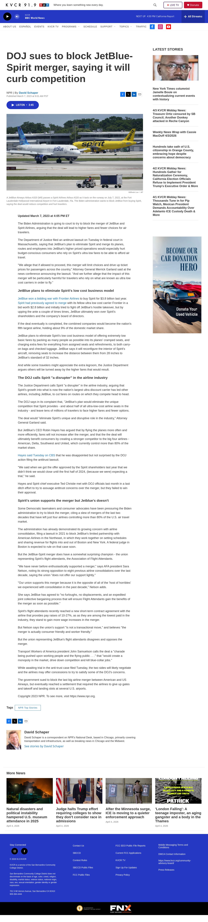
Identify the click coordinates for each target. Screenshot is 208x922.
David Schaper (28, 99)
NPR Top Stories (27, 714)
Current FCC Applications (128, 860)
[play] (7, 23)
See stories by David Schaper (44, 753)
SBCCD (77, 860)
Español (25, 33)
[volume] (17, 23)
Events (39, 33)
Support (106, 33)
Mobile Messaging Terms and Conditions (173, 853)
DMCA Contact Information (172, 861)
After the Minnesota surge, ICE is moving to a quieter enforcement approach (128, 820)
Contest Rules (80, 867)
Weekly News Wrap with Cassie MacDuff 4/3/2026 (174, 140)
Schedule (90, 33)
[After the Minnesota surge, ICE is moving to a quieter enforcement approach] (129, 798)
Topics (124, 33)
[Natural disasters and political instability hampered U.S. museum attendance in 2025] (29, 798)
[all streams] (193, 23)
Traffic (141, 33)
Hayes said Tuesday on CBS (36, 462)
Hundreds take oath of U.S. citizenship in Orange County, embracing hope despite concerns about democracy (173, 159)
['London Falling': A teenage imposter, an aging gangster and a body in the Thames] (178, 798)
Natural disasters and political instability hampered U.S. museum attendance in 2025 (26, 822)
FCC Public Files (81, 882)
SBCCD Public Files (83, 875)
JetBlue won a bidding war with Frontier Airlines (48, 305)
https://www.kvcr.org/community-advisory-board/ (174, 868)
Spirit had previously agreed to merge (42, 310)
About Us (9, 33)
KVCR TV (53, 33)
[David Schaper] (13, 747)
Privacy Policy (123, 882)
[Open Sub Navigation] (79, 33)
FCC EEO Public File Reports (130, 853)
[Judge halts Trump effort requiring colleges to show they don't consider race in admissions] (79, 798)
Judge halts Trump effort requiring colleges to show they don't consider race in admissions (78, 822)
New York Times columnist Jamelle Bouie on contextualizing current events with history (174, 101)
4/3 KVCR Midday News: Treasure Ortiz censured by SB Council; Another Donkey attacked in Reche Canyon (174, 123)
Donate (196, 8)
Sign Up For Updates (126, 875)
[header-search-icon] (155, 8)
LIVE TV (173, 8)
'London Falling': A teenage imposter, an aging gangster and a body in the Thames (178, 822)
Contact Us (78, 853)
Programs (69, 33)
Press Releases (166, 877)
